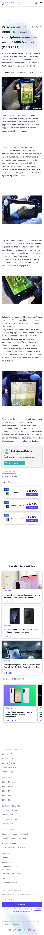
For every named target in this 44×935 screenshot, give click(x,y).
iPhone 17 (6, 791)
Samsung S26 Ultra (10, 810)
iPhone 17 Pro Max (9, 782)
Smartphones (9, 471)
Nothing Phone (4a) (10, 772)
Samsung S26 (7, 815)
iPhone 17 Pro (7, 786)
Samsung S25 (7, 824)
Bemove (16, 924)
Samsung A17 (7, 754)
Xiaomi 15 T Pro (8, 758)
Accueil (4, 21)
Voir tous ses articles (14, 463)
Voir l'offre (31, 494)
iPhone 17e (6, 795)
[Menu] (41, 3)
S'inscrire (22, 904)
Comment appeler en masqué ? (15, 834)
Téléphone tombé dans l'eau (14, 838)
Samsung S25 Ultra (10, 819)
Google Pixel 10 (8, 763)
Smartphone (12, 21)
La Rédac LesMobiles (11, 72)
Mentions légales (9, 862)
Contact (5, 858)
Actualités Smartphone (25, 21)
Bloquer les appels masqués (13, 843)
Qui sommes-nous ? (10, 883)
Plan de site (7, 878)
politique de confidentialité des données (27, 910)
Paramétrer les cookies (11, 874)
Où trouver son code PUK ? (13, 847)
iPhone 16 (6, 800)
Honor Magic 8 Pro (10, 767)
